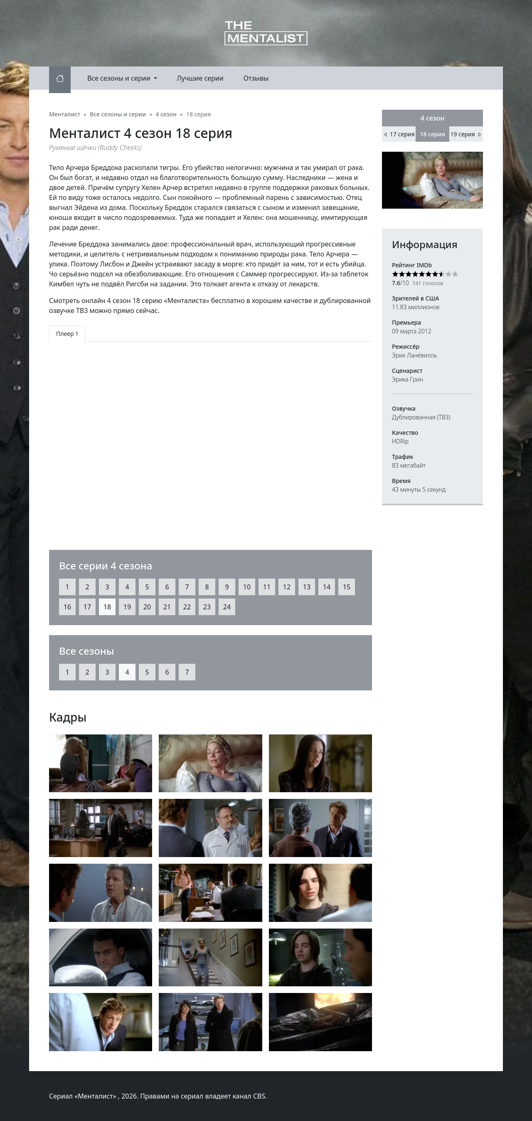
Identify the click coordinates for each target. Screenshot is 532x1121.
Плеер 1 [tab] (67, 334)
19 (127, 606)
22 (187, 606)
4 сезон (433, 118)
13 (306, 586)
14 (326, 586)
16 (67, 606)
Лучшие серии (200, 78)
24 (227, 606)
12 (287, 586)
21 (167, 606)
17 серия (398, 134)
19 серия (466, 134)
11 (267, 586)
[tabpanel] (210, 439)
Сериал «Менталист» (83, 1096)
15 (346, 586)
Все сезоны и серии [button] (119, 78)
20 (147, 606)
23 (207, 606)
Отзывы (256, 78)
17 (87, 606)
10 (247, 586)
